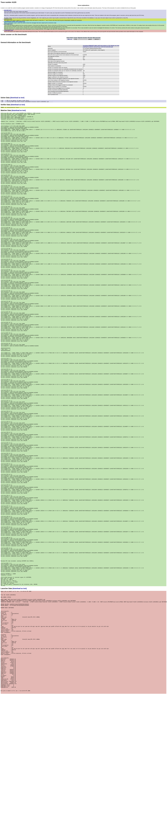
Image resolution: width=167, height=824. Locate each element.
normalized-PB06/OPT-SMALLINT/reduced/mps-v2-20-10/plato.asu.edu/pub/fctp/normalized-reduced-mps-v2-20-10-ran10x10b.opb (101, 46)
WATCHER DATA (8, 24)
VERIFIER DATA (8, 19)
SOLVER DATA (8, 10)
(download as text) (17, 98)
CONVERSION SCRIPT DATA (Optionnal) (14, 21)
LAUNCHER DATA (8, 30)
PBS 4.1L (69, 39)
